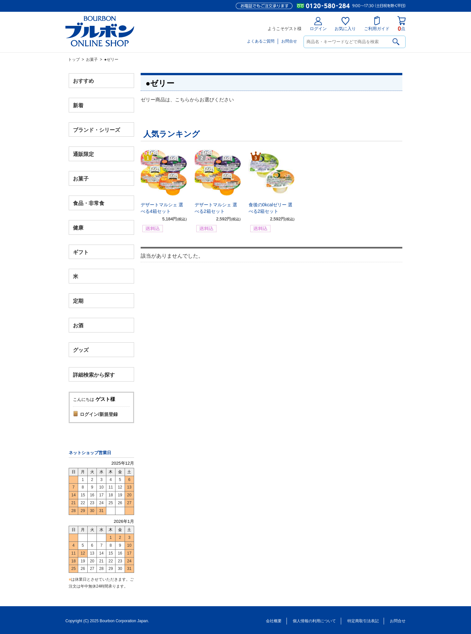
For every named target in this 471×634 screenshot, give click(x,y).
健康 (78, 227)
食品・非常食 (88, 203)
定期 (78, 301)
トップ (74, 59)
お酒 (78, 325)
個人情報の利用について (314, 621)
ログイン (318, 24)
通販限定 (83, 154)
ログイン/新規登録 (99, 414)
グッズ (81, 349)
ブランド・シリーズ (96, 129)
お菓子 (92, 59)
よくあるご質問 (260, 41)
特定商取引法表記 (363, 621)
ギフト (81, 252)
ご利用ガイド (377, 23)
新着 (78, 105)
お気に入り (345, 24)
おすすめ (83, 81)
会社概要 (274, 621)
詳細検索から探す (94, 374)
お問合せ (289, 41)
